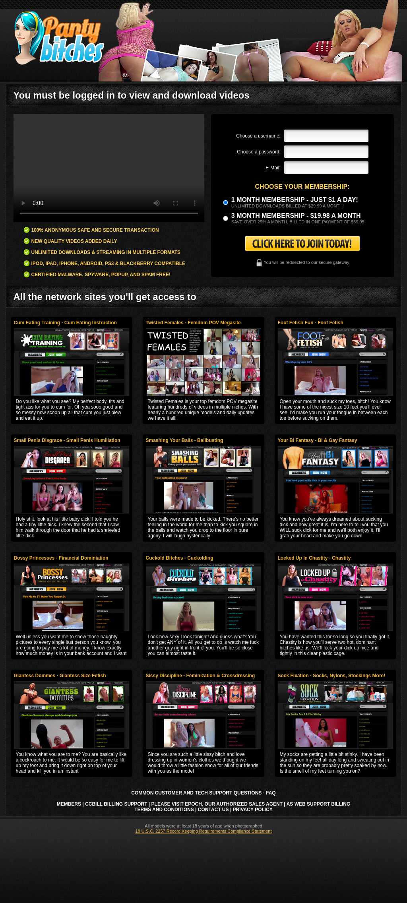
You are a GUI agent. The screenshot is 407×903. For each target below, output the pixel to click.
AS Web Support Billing (319, 804)
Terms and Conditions (164, 809)
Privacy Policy (253, 809)
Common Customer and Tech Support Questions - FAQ (203, 793)
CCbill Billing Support (116, 804)
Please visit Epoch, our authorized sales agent (217, 804)
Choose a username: (258, 136)
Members (69, 804)
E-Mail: (273, 168)
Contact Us (213, 809)
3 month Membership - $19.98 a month (296, 215)
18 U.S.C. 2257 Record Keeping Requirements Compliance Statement (203, 831)
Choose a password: (258, 152)
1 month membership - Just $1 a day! (294, 199)
